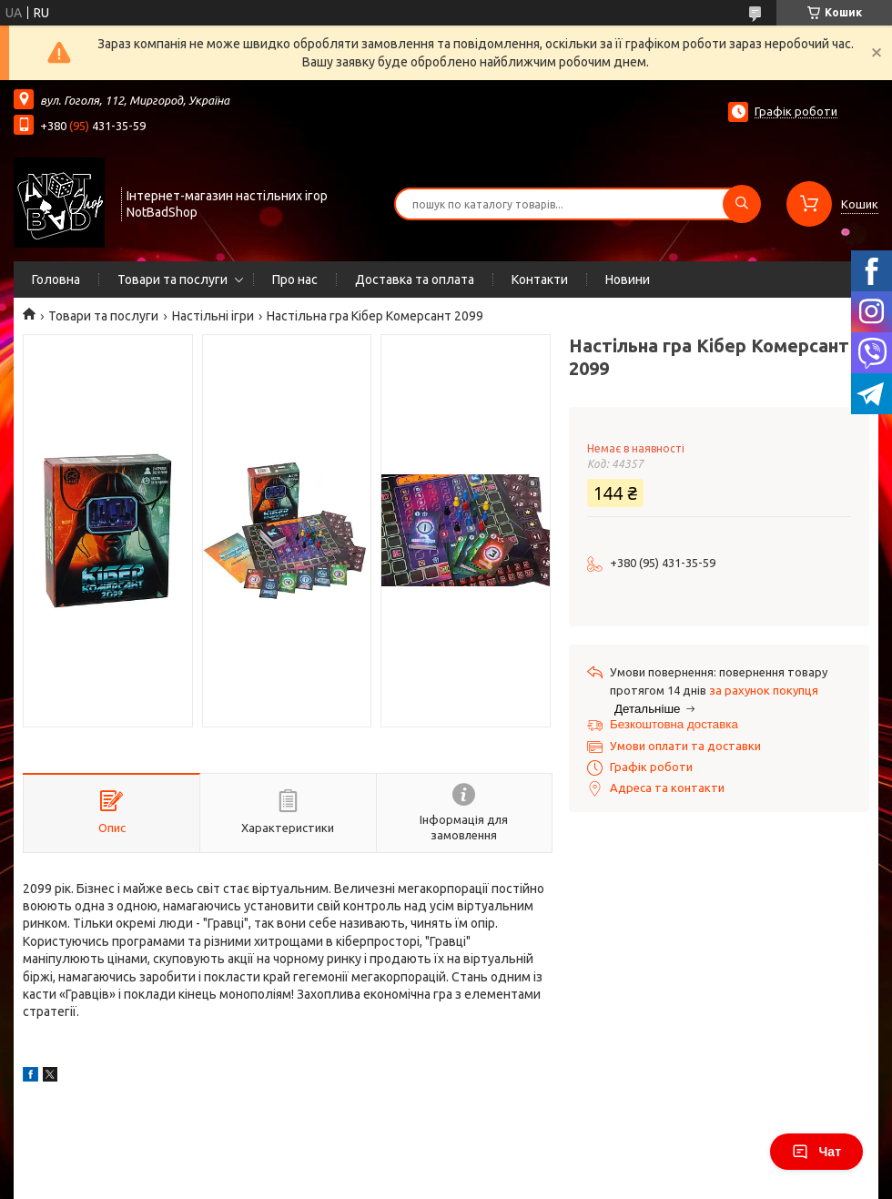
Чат (816, 1151)
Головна (56, 279)
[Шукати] (742, 204)
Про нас (295, 279)
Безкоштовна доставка (674, 724)
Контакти (540, 279)
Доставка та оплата (414, 279)
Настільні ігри (213, 316)
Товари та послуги (172, 279)
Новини (627, 279)
